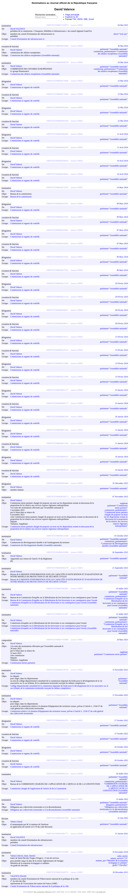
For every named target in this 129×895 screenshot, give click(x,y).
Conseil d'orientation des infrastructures (26, 845)
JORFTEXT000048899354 (57, 457)
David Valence (17, 50)
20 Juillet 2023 (122, 588)
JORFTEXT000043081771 (57, 834)
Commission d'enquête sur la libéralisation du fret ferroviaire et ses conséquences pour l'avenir (48, 626)
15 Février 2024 (121, 337)
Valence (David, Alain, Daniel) (24, 856)
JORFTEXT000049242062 (57, 230)
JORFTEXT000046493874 (57, 720)
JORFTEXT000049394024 (57, 161)
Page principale (72, 15)
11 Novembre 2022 (120, 695)
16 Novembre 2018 (120, 852)
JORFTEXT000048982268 (57, 417)
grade (114, 865)
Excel (91, 19)
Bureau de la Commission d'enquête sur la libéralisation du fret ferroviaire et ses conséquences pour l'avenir (53, 600)
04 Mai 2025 (123, 25)
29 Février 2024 (121, 283)
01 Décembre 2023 (120, 483)
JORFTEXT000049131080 (57, 363)
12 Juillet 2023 (122, 614)
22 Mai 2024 (123, 107)
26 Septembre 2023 (120, 552)
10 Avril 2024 (122, 161)
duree (116, 34)
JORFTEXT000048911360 (57, 430)
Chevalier (123, 865)
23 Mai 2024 (123, 81)
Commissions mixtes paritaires (22, 663)
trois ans (123, 34)
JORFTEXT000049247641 (57, 203)
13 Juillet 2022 (122, 799)
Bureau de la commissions (20, 197)
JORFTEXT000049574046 (57, 81)
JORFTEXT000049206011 (57, 310)
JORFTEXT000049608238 (57, 62)
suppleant (124, 503)
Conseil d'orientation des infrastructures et (27, 39)
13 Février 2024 (121, 363)
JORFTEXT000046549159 (57, 695)
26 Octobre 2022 (121, 747)
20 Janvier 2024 (121, 417)
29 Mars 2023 (122, 640)
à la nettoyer (100, 892)
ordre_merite (122, 856)
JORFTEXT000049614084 (57, 46)
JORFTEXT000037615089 (57, 852)
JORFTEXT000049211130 (57, 283)
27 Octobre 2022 (121, 720)
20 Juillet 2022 (122, 774)
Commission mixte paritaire (121, 506)
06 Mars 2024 (122, 257)
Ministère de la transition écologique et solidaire (117, 861)
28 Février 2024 (121, 310)
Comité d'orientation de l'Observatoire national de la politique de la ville (39, 886)
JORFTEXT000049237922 (57, 257)
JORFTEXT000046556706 (57, 670)
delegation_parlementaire (116, 805)
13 (126, 858)
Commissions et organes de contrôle (25, 87)
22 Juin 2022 (123, 818)
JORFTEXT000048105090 (57, 552)
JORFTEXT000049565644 (57, 107)
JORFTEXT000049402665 (57, 134)
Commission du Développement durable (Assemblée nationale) (35, 545)
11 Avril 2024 (122, 134)
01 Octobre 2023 (121, 536)
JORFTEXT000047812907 (57, 614)
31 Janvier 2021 (121, 834)
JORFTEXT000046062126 (57, 774)
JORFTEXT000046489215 (57, 747)
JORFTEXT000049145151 (57, 337)
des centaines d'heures (43, 892)
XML (86, 19)
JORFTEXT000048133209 (57, 536)
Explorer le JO (71, 17)
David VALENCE (18, 29)
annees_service (117, 858)
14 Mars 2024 (122, 187)
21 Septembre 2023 (120, 568)
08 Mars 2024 (122, 203)
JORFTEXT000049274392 (57, 187)
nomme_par (100, 860)
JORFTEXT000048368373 (57, 497)
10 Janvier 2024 (121, 457)
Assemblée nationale (118, 49)
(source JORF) (77, 25)
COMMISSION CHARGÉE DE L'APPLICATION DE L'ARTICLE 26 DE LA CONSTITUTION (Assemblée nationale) (115, 788)
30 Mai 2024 (123, 46)
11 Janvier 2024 (121, 430)
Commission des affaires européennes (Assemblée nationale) (34, 55)
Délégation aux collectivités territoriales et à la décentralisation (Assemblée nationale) (45, 810)
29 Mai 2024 (123, 62)
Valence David (17, 822)
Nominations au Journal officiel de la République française (64, 3)
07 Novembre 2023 (120, 497)
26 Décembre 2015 (120, 872)
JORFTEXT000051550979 (57, 25)
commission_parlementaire (104, 51)
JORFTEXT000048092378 (57, 568)
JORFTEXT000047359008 (57, 640)
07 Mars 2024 (122, 230)
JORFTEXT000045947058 (57, 818)
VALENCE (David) (19, 876)
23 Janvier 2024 (121, 390)
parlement (104, 49)
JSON (80, 19)
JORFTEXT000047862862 (57, 588)
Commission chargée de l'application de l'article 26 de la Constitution (38, 788)
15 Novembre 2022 (120, 670)
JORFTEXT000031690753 (57, 872)
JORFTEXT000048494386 (57, 483)
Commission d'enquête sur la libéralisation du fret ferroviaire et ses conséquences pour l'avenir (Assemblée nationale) (115, 603)
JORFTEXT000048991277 (57, 390)
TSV (74, 19)
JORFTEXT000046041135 (57, 799)
